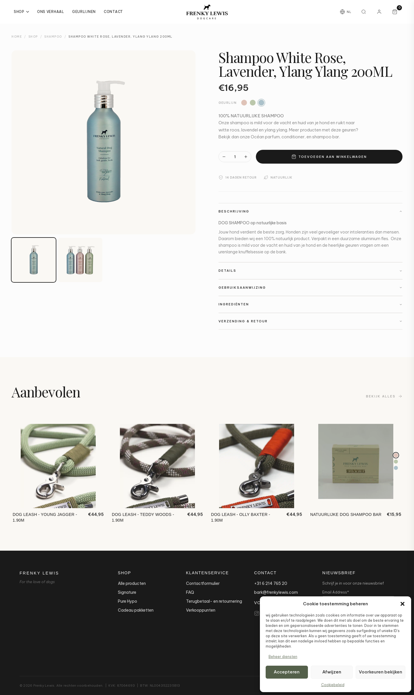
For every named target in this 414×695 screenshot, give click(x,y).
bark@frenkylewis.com (276, 592)
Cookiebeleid (332, 685)
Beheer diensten (283, 656)
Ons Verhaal (50, 11)
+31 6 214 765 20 (270, 583)
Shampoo (53, 37)
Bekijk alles (384, 397)
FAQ (190, 592)
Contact (113, 11)
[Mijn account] (379, 11)
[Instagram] (256, 613)
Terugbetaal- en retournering (214, 601)
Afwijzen (331, 672)
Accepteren (287, 672)
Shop (21, 11)
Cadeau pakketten (136, 610)
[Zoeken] (363, 11)
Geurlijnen (84, 11)
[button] (402, 604)
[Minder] (224, 157)
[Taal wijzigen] (346, 11)
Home (17, 37)
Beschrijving (310, 211)
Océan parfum (265, 136)
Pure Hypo (127, 601)
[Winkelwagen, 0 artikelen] (394, 11)
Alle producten (132, 583)
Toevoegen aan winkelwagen (329, 156)
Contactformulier (203, 583)
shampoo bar (325, 136)
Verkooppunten (200, 610)
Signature (127, 592)
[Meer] (246, 157)
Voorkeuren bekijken (380, 672)
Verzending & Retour (310, 321)
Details (310, 271)
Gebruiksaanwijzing (310, 288)
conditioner (293, 136)
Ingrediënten (310, 304)
